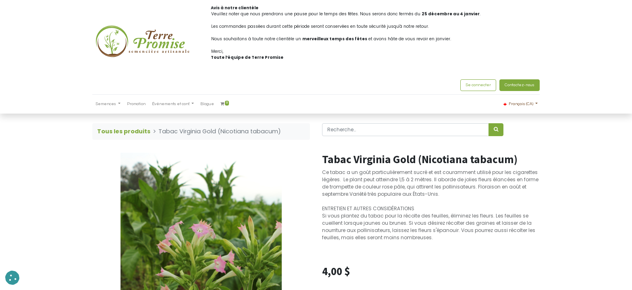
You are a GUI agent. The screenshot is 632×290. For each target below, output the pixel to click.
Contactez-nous (519, 85)
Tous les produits (123, 131)
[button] (12, 278)
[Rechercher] (496, 129)
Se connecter (478, 85)
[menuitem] (136, 104)
